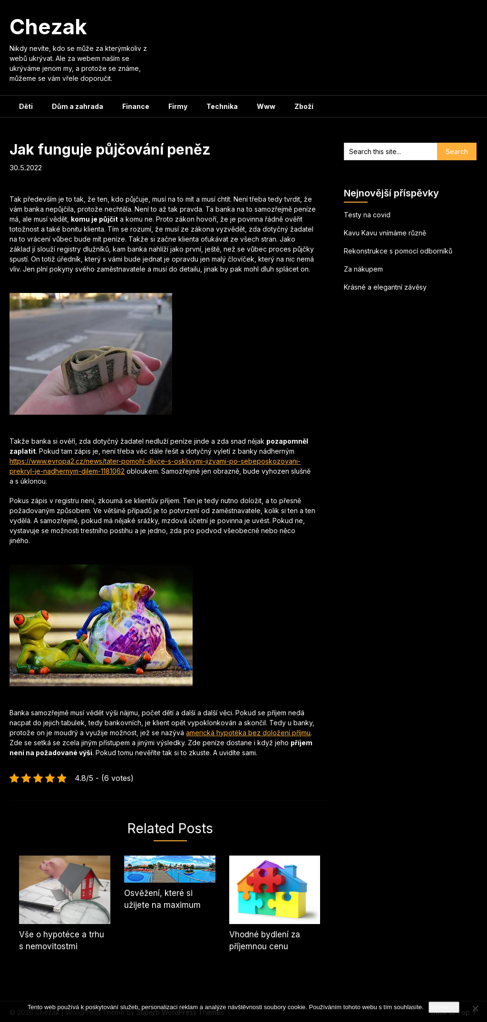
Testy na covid (367, 215)
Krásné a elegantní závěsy (385, 287)
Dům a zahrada (77, 106)
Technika (222, 106)
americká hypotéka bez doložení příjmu (248, 733)
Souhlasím (443, 1007)
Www (266, 106)
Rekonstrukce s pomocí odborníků (398, 251)
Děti (26, 106)
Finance (135, 106)
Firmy (177, 106)
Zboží (303, 106)
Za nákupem (363, 269)
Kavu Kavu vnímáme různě (385, 233)
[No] (475, 1008)
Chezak (48, 26)
